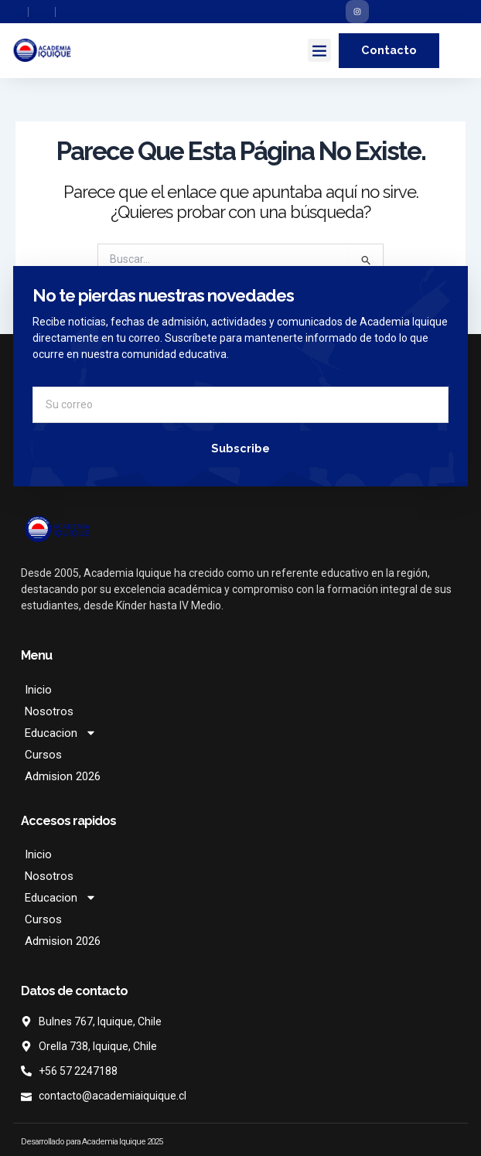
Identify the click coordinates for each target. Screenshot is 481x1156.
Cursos (43, 755)
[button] (319, 50)
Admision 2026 (63, 776)
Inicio (38, 690)
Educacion (61, 733)
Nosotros (49, 711)
